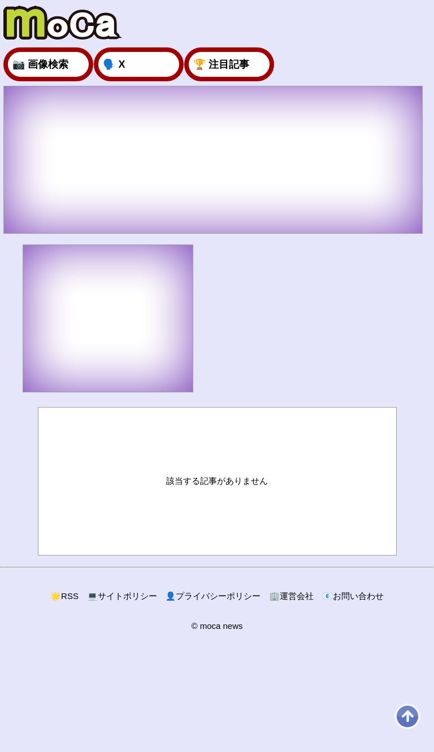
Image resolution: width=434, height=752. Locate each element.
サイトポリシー (122, 596)
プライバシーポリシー (213, 596)
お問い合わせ (353, 596)
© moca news (216, 626)
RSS (64, 596)
